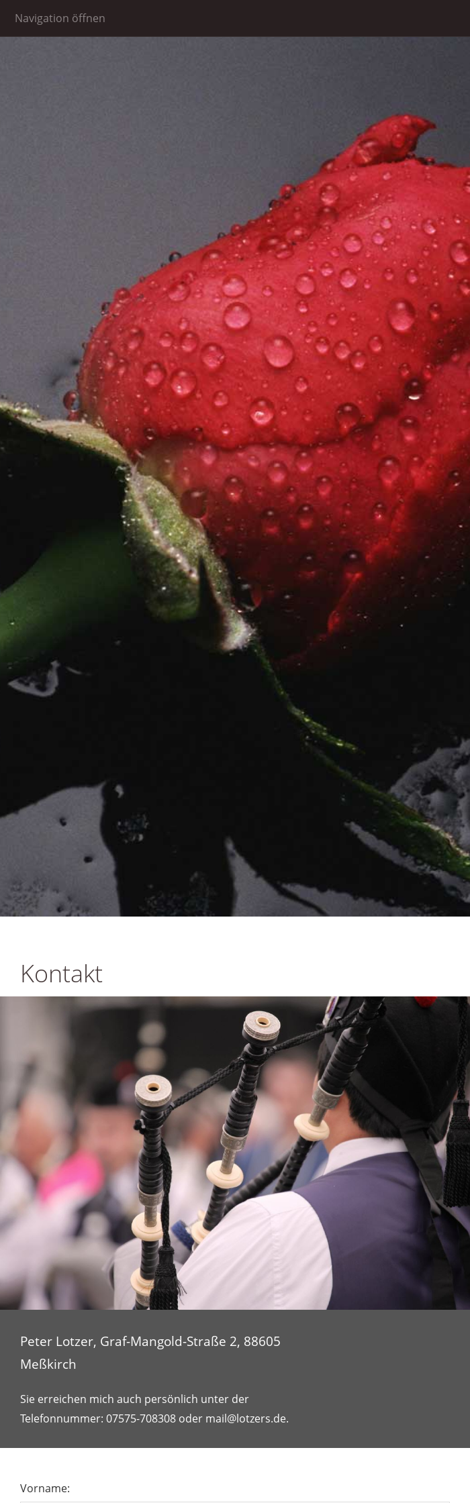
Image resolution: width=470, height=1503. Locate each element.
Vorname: (45, 1488)
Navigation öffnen (60, 18)
